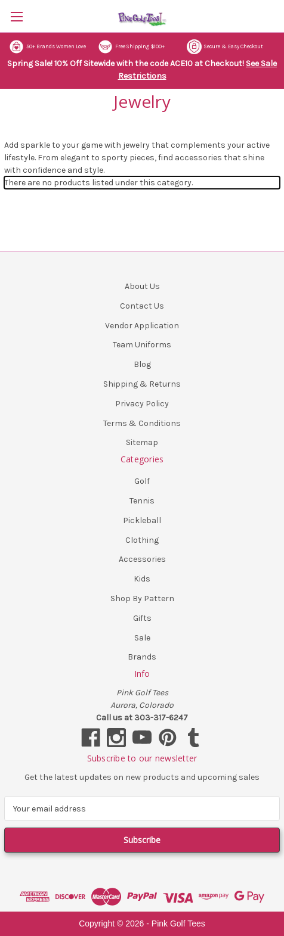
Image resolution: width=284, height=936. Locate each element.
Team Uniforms (142, 345)
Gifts (142, 618)
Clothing (142, 540)
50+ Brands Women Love (47, 46)
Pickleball (142, 520)
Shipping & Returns (142, 384)
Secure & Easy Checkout (225, 46)
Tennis (142, 501)
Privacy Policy (142, 404)
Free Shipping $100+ (131, 46)
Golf (142, 481)
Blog (142, 364)
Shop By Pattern (142, 598)
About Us (142, 286)
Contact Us (142, 306)
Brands (142, 657)
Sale (142, 638)
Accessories (142, 559)
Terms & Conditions (142, 423)
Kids (142, 579)
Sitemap (142, 442)
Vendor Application (142, 326)
